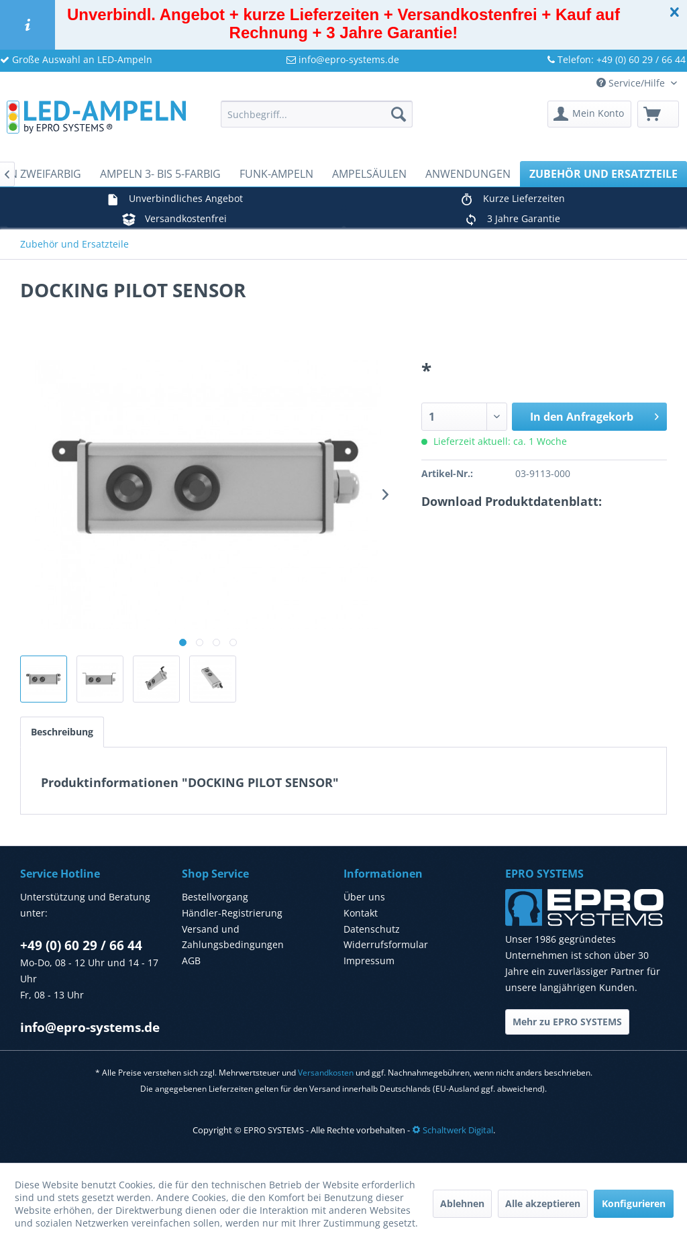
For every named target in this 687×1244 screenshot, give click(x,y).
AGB (191, 960)
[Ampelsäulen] (369, 174)
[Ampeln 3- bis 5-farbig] (160, 174)
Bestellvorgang (215, 896)
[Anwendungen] (468, 174)
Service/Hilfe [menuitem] (632, 82)
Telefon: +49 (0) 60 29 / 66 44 (616, 59)
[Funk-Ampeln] (276, 174)
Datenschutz (372, 929)
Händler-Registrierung (232, 912)
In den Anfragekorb (594, 415)
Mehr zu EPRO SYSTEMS (567, 1021)
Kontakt (361, 912)
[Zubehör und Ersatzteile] (603, 174)
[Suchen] (398, 114)
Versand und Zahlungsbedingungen (233, 937)
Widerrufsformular (386, 944)
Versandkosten (326, 1072)
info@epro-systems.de (342, 59)
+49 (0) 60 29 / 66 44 (81, 945)
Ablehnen (462, 1203)
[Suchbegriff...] (317, 114)
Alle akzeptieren (542, 1203)
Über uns (364, 896)
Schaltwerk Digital (452, 1130)
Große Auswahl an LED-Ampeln (76, 59)
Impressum (369, 960)
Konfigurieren (634, 1203)
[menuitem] (317, 114)
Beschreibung (62, 731)
